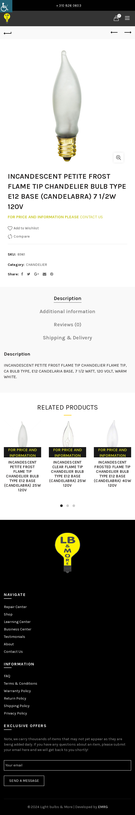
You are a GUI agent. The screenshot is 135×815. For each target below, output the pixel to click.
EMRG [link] (103, 807)
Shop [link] (8, 614)
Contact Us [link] (13, 651)
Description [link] (68, 298)
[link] (6, 6)
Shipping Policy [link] (17, 706)
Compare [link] (22, 236)
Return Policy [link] (15, 698)
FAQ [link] (7, 676)
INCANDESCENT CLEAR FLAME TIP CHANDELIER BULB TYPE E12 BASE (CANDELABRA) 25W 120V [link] (67, 474)
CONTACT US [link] (91, 216)
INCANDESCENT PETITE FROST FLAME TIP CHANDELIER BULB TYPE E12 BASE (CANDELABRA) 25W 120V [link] (22, 476)
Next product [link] (127, 32)
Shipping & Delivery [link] (67, 338)
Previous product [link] (115, 32)
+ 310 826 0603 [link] (68, 5)
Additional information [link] (67, 311)
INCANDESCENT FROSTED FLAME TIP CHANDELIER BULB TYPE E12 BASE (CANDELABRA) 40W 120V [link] (112, 474)
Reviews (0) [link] (68, 325)
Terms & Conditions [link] (20, 683)
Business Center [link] (17, 629)
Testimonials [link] (14, 637)
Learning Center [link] (17, 622)
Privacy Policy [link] (15, 713)
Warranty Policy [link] (17, 691)
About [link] (9, 644)
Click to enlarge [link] (118, 157)
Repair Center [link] (15, 607)
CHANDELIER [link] (36, 264)
